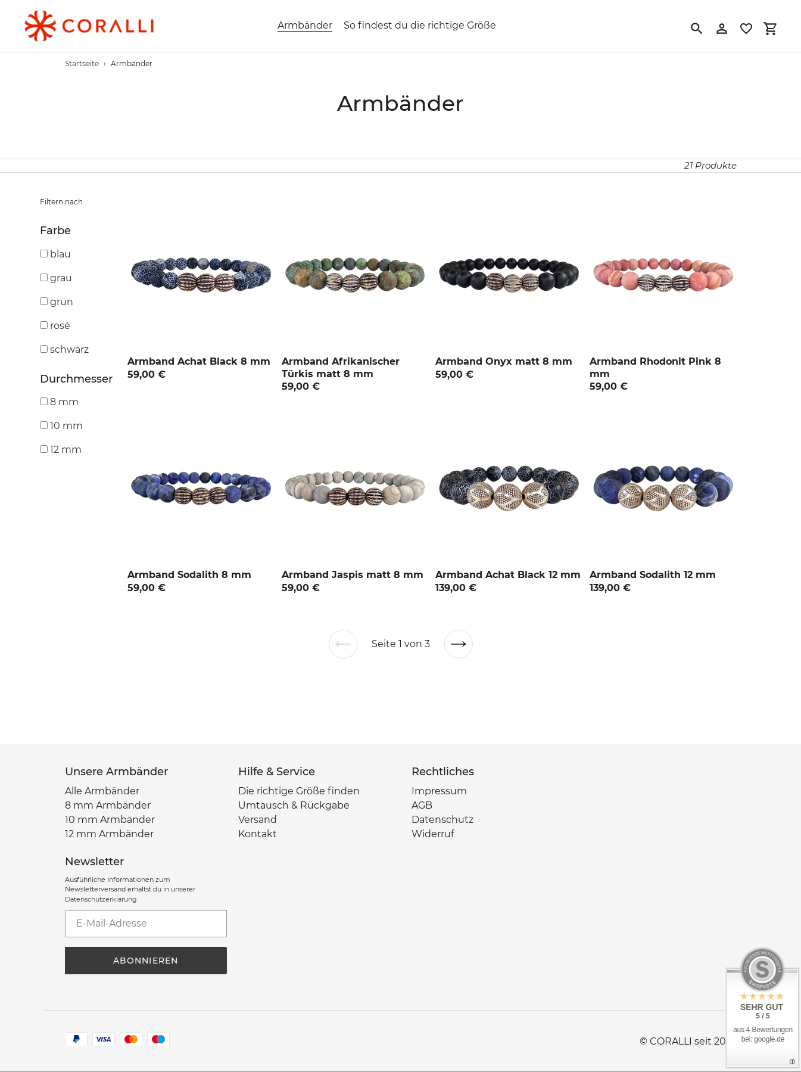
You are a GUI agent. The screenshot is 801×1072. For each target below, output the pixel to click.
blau (60, 254)
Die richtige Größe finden (299, 791)
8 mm (64, 402)
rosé (60, 325)
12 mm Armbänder (109, 834)
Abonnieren (145, 960)
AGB (422, 805)
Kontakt (257, 834)
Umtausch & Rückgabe (294, 805)
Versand (257, 819)
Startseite (82, 63)
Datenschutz (442, 819)
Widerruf (433, 834)
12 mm (66, 449)
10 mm (66, 425)
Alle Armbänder (102, 791)
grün (61, 301)
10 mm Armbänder (110, 819)
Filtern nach (61, 201)
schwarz (69, 349)
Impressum (439, 791)
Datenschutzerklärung (101, 899)
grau (61, 278)
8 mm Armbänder (108, 805)
